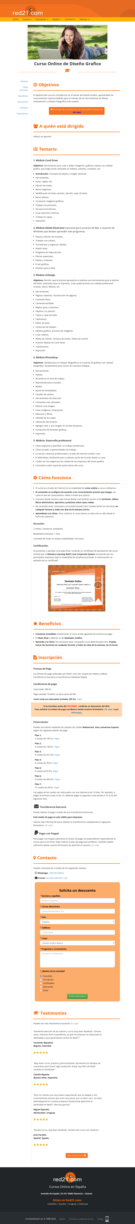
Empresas (83, 1204)
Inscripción (22, 101)
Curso (43, 938)
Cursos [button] (27, 19)
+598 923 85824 (56, 873)
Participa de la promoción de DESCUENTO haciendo (77, 111)
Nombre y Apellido (50, 896)
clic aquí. (108, 709)
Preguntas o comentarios (53, 949)
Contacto (24, 107)
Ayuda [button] (57, 19)
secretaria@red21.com (57, 878)
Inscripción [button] (42, 19)
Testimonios (22, 113)
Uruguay (72, 1204)
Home (15, 19)
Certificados (47, 983)
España (62, 1204)
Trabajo (100, 1219)
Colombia (52, 1204)
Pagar (79, 699)
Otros (44, 990)
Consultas (46, 976)
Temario (24, 81)
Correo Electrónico (50, 906)
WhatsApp (76, 712)
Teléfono (45, 927)
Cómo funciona (24, 88)
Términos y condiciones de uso (81, 1219)
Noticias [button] (84, 19)
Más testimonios (77, 1155)
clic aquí (49, 825)
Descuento (46, 986)
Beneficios (23, 96)
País (43, 917)
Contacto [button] (70, 19)
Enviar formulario (77, 996)
